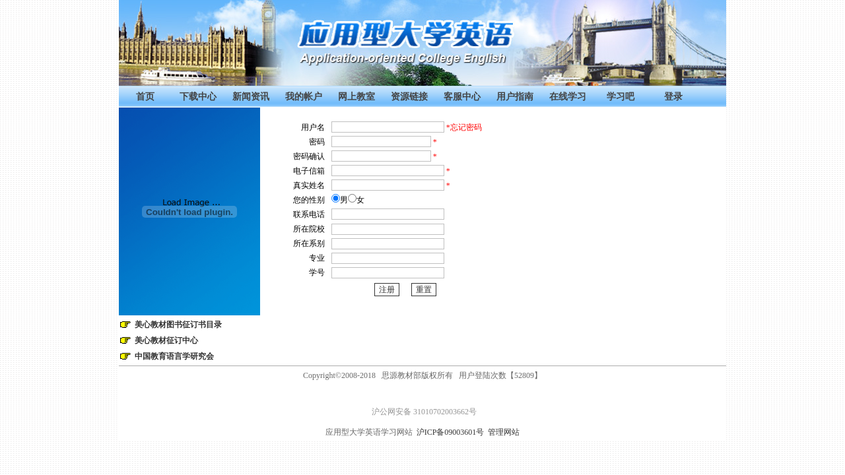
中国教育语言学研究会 (174, 356)
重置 (424, 289)
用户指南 (514, 96)
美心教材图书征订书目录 (178, 324)
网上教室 (356, 96)
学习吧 (620, 96)
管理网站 (504, 432)
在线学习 (567, 96)
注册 (387, 289)
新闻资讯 (250, 96)
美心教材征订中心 (166, 340)
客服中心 (462, 96)
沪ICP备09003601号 (453, 432)
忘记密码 (466, 127)
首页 (145, 96)
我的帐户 (303, 96)
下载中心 (198, 96)
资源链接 (409, 96)
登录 (673, 96)
